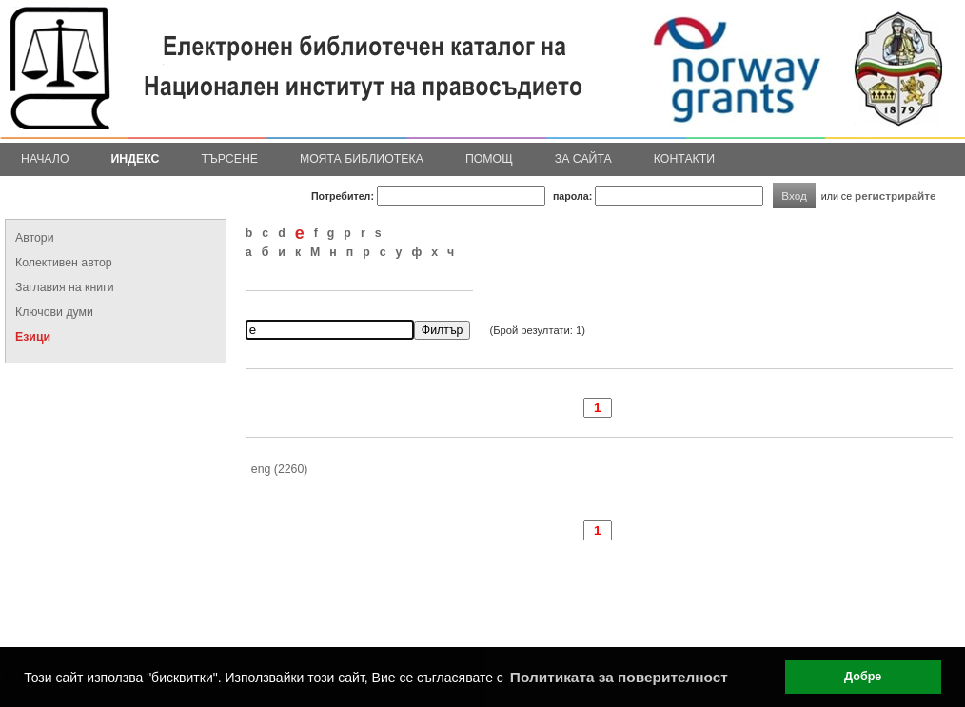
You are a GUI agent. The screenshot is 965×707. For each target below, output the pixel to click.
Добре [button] (862, 676)
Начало (45, 159)
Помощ (489, 159)
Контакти (684, 159)
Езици (32, 337)
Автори (34, 238)
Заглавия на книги (64, 287)
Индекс (135, 159)
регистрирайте (895, 195)
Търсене (229, 159)
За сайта (583, 159)
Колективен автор (63, 262)
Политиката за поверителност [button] (619, 677)
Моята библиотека (361, 159)
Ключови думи (54, 312)
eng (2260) (279, 469)
